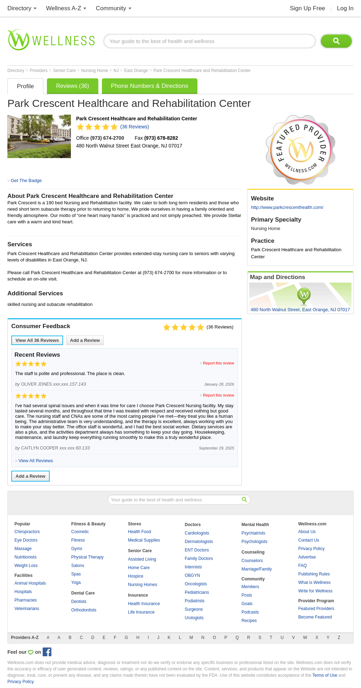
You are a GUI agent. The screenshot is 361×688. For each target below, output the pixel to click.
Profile (25, 86)
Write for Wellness (315, 591)
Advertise (307, 557)
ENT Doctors (197, 550)
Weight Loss (26, 565)
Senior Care (65, 70)
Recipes (249, 620)
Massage (23, 548)
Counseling (252, 552)
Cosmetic (80, 531)
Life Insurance (141, 612)
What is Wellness (314, 582)
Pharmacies (25, 600)
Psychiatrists (253, 533)
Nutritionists (25, 557)
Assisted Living (142, 559)
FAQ (302, 565)
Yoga (76, 582)
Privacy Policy (311, 548)
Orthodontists (83, 610)
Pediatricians (197, 592)
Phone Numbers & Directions (149, 86)
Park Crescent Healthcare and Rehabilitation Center (202, 70)
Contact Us (308, 540)
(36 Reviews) (134, 126)
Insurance (138, 595)
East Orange (136, 70)
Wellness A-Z (63, 8)
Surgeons (194, 609)
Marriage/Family (256, 569)
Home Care (138, 567)
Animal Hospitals (30, 583)
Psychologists (254, 541)
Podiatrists (194, 600)
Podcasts (250, 612)
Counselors (252, 560)
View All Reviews (37, 340)
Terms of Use (324, 675)
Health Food (139, 531)
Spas (76, 574)
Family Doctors (199, 558)
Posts (246, 595)
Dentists (78, 601)
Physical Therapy (87, 557)
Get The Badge (26, 180)
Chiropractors (27, 531)
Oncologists (196, 583)
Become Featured (315, 617)
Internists (193, 567)
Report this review (218, 363)
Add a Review (85, 340)
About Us (307, 531)
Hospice (135, 576)
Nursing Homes (142, 584)
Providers (39, 70)
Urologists (194, 617)
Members (250, 586)
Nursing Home (95, 70)
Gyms (76, 548)
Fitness (78, 540)
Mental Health (255, 524)
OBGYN (192, 575)
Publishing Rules (314, 574)
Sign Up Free (307, 8)
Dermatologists (199, 541)
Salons (77, 565)
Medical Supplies (144, 540)
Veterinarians (26, 608)
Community (111, 8)
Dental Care (83, 593)
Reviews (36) (72, 86)
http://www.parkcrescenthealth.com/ (287, 207)
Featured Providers (316, 608)
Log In (345, 8)
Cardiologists (197, 533)
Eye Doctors (25, 540)
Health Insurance (144, 603)
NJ (117, 70)
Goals (246, 603)
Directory (19, 8)
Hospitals (23, 591)
